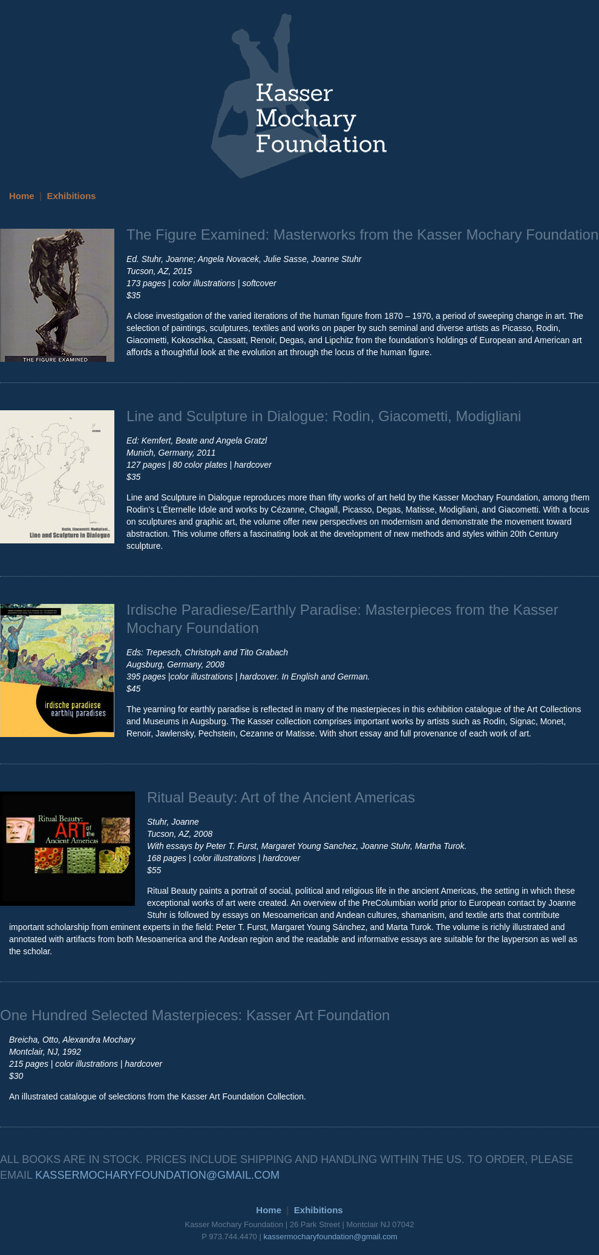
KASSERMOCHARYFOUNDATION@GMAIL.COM (157, 1175)
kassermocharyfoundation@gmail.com (330, 1236)
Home (21, 196)
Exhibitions (71, 196)
